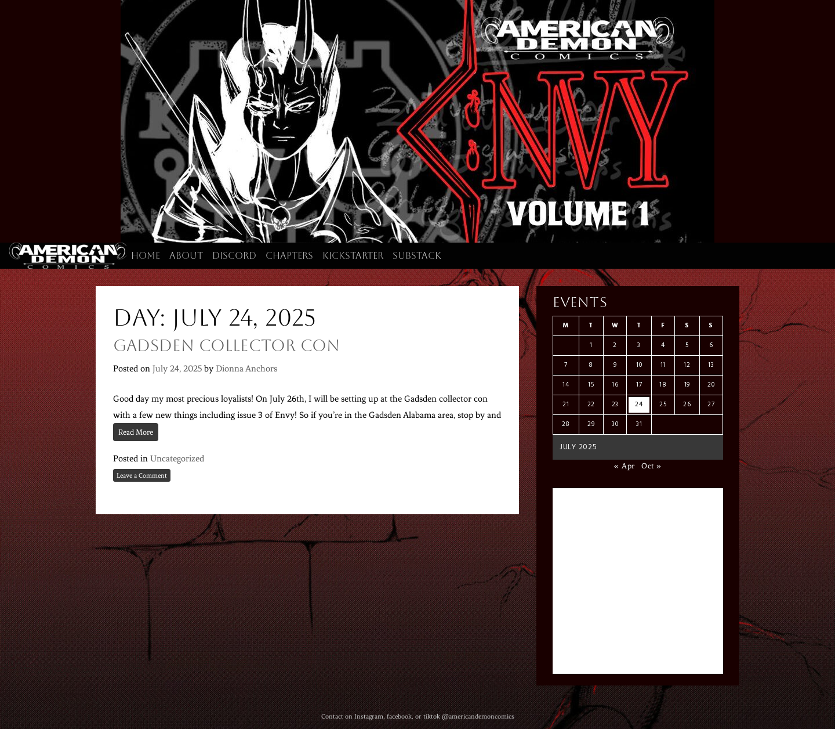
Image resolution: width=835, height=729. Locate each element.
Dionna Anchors (246, 368)
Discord (234, 255)
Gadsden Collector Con (226, 345)
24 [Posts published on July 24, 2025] (638, 404)
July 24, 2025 (177, 368)
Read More (135, 432)
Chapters (289, 255)
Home (145, 255)
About (186, 255)
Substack (417, 255)
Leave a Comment (142, 475)
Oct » (651, 465)
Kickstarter (352, 255)
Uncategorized (177, 458)
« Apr (624, 465)
